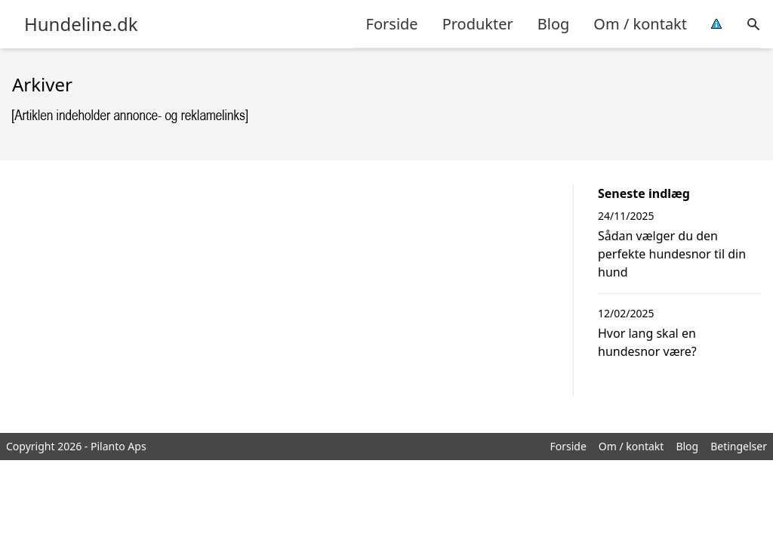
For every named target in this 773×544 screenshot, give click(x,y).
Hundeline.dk (81, 24)
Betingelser (738, 446)
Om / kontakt (640, 24)
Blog (553, 24)
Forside (392, 24)
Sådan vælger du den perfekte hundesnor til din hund (672, 253)
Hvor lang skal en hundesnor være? (647, 342)
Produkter (477, 24)
